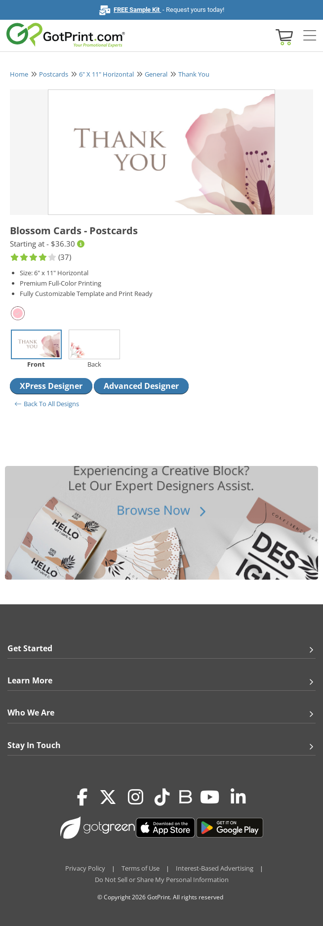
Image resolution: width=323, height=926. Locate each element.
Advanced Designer (141, 385)
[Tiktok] (162, 797)
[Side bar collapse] (309, 36)
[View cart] (283, 36)
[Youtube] (210, 797)
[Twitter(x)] (108, 797)
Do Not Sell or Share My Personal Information (162, 879)
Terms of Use (140, 868)
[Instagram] (135, 797)
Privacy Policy (85, 868)
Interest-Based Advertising (214, 868)
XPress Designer (51, 385)
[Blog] (185, 796)
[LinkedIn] (238, 797)
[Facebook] (82, 797)
